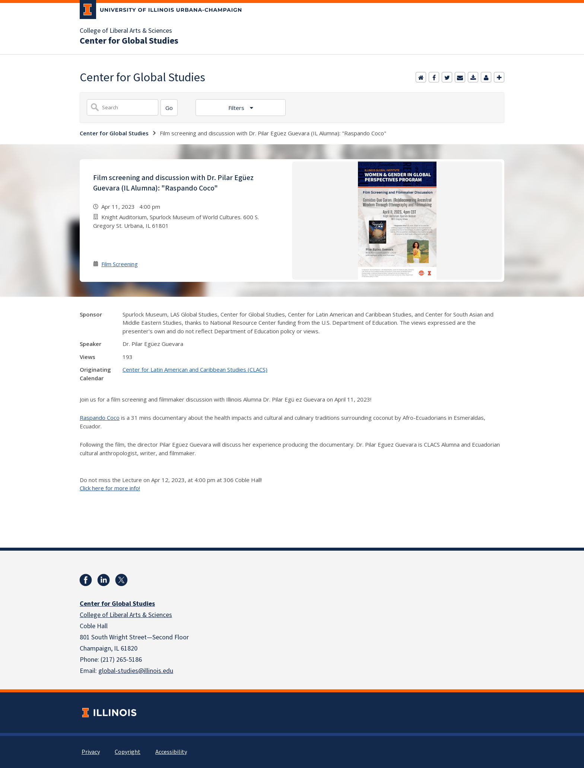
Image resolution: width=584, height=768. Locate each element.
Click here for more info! (110, 488)
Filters (237, 107)
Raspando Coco (100, 417)
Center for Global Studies (129, 41)
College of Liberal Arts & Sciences (126, 30)
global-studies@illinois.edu (135, 671)
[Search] (169, 107)
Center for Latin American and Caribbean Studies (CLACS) (195, 369)
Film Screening (119, 264)
